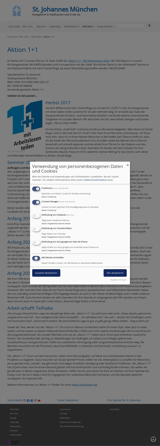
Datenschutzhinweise (95, 179)
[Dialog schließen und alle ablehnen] (127, 163)
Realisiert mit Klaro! (119, 280)
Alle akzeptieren (115, 272)
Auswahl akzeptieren (46, 272)
